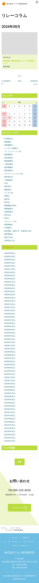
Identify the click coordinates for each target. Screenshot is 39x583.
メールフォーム (17, 507)
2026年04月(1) (9, 253)
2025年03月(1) (9, 294)
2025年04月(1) (9, 291)
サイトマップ (28, 541)
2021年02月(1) (9, 438)
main (19, 81)
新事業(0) (7, 142)
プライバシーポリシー (20, 545)
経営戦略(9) (8, 167)
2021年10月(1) (9, 415)
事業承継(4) (8, 161)
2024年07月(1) (9, 320)
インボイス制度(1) (11, 148)
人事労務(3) (8, 164)
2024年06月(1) (9, 323)
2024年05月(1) (9, 326)
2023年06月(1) (9, 361)
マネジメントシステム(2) (13, 174)
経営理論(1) (8, 234)
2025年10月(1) (9, 272)
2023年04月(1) (9, 365)
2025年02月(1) (9, 298)
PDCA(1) (7, 215)
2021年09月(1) (9, 419)
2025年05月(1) (9, 288)
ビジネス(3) (8, 193)
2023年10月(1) (9, 349)
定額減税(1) (8, 145)
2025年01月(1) (9, 301)
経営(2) (7, 199)
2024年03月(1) (9, 333)
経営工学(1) (8, 237)
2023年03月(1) (9, 368)
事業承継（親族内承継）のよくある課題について (19, 62)
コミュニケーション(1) (12, 151)
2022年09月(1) (9, 387)
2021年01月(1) (9, 441)
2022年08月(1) (9, 390)
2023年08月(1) (9, 355)
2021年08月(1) (9, 422)
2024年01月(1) (9, 339)
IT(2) (6, 183)
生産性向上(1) (9, 240)
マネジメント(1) (10, 221)
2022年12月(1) (9, 377)
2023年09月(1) (9, 352)
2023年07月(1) (9, 358)
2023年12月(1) (9, 342)
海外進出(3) (8, 177)
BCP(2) (7, 202)
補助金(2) (7, 189)
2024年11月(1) (9, 307)
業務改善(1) (8, 209)
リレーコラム (15, 528)
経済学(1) (7, 186)
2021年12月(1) (9, 412)
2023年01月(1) (9, 374)
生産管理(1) (8, 158)
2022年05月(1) (9, 399)
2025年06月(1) (9, 285)
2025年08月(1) (9, 279)
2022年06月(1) (9, 396)
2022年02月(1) (9, 406)
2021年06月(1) (9, 428)
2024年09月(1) (9, 314)
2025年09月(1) (9, 275)
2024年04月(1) (9, 330)
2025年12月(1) (9, 266)
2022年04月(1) (9, 403)
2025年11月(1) (9, 269)
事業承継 (6, 67)
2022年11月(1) (9, 380)
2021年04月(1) (9, 435)
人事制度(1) (8, 180)
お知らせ (25, 538)
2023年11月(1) (9, 345)
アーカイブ (8, 247)
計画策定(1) (8, 139)
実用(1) (7, 196)
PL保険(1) (8, 228)
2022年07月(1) (9, 393)
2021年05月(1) (9, 431)
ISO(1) (6, 218)
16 (30, 117)
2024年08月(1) (9, 317)
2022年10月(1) (9, 384)
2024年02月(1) (9, 336)
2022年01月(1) (9, 409)
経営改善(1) (8, 170)
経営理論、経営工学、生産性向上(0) (17, 231)
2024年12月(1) (9, 304)
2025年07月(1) (9, 282)
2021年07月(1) (9, 425)
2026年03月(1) (9, 256)
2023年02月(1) (9, 371)
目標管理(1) (8, 212)
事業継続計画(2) (10, 205)
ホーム (4, 528)
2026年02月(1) (9, 260)
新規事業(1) (8, 154)
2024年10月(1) (9, 310)
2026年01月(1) (9, 263)
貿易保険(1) (8, 224)
